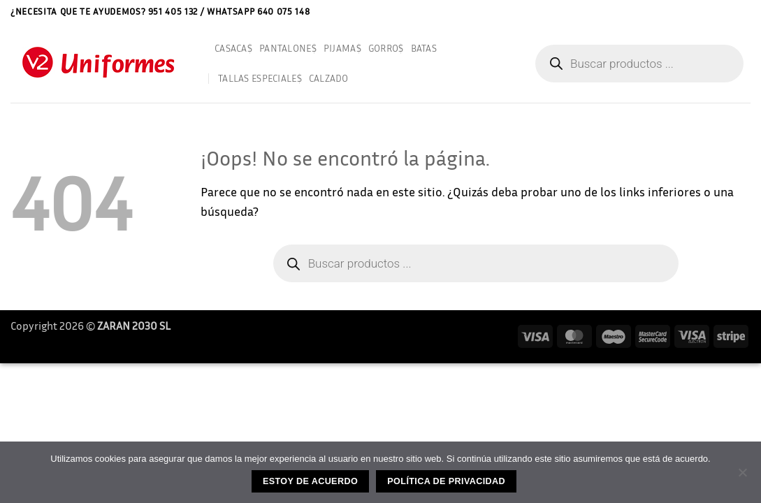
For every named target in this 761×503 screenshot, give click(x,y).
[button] (746, 11)
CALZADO (329, 78)
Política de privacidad (446, 481)
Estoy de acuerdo (310, 481)
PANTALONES (288, 48)
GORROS (386, 48)
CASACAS (233, 48)
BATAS (424, 48)
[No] (742, 476)
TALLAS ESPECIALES (260, 78)
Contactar (710, 11)
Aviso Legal (657, 11)
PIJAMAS (342, 48)
